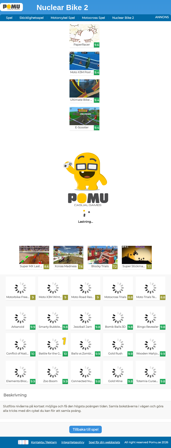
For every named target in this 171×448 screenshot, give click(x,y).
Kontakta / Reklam (44, 442)
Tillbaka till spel (85, 429)
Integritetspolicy (72, 442)
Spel (9, 18)
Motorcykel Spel (63, 18)
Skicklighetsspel (31, 18)
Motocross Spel (93, 18)
